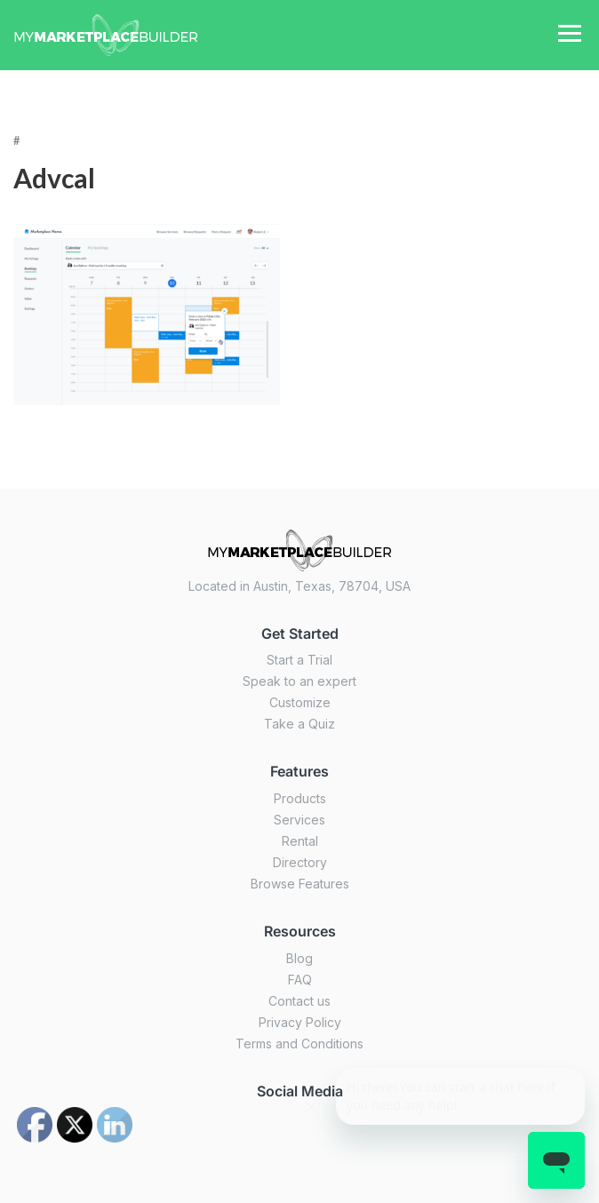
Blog (299, 958)
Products (300, 798)
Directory (300, 862)
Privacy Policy (300, 1022)
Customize (300, 702)
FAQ (300, 979)
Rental (300, 840)
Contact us (299, 1000)
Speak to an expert (299, 681)
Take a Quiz (299, 723)
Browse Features (300, 883)
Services (299, 819)
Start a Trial (299, 659)
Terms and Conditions (299, 1043)
